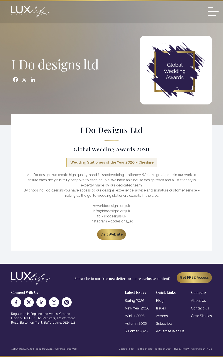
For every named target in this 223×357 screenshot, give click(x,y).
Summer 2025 (136, 331)
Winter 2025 (135, 316)
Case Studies (201, 316)
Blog (160, 301)
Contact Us (200, 308)
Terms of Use (163, 348)
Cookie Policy (126, 348)
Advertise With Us (170, 331)
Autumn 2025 (136, 323)
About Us (198, 301)
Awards (162, 316)
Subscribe (164, 323)
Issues (161, 308)
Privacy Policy (181, 348)
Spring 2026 (134, 301)
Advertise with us (201, 348)
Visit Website (111, 234)
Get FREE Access (194, 277)
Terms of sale (144, 348)
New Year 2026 (137, 308)
